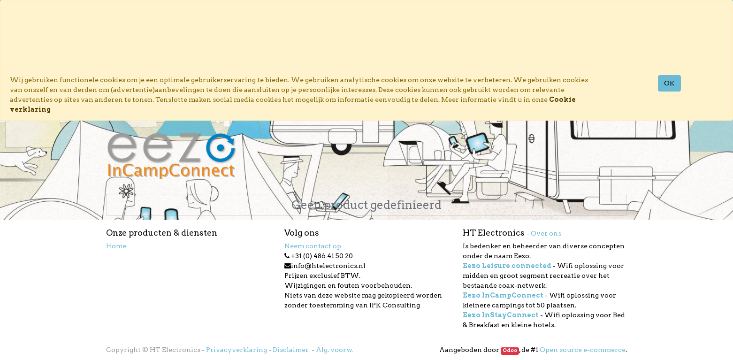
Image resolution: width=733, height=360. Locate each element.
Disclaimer (291, 349)
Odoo (510, 350)
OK (669, 83)
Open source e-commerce (583, 349)
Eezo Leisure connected (507, 265)
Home (116, 246)
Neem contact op (312, 246)
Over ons (546, 233)
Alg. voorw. (334, 349)
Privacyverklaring (236, 349)
